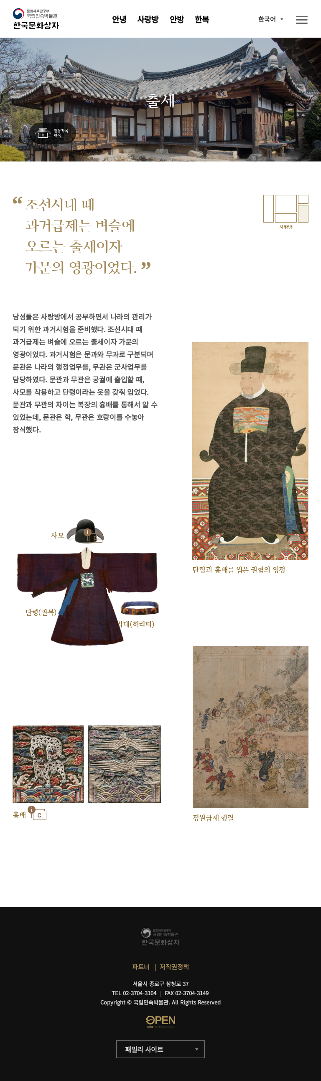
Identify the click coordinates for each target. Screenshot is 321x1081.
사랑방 (147, 19)
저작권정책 (174, 966)
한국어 (267, 19)
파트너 (141, 966)
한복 (202, 19)
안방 (177, 19)
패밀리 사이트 (144, 1049)
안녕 (119, 19)
